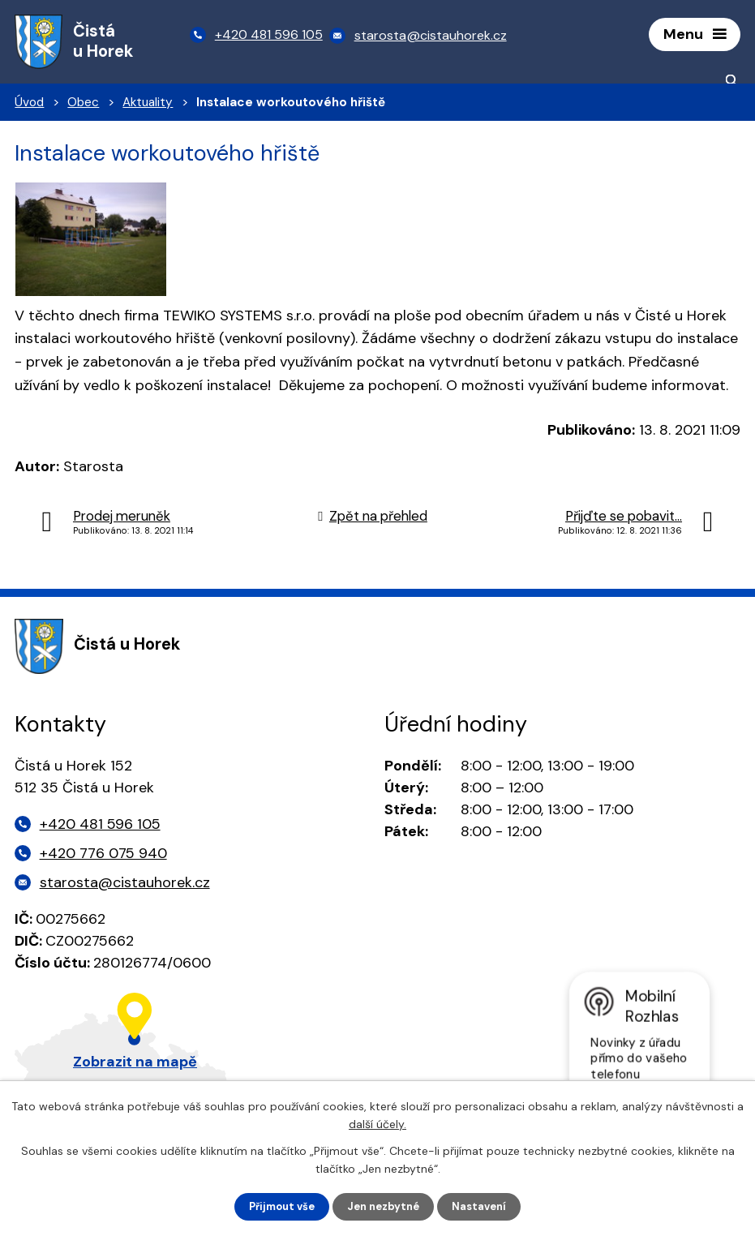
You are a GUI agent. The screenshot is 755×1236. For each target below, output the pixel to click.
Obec (83, 106)
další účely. (377, 1122)
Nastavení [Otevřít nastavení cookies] (485, 1206)
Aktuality (147, 106)
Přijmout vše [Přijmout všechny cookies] (277, 1206)
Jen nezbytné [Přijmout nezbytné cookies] (384, 1206)
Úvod (29, 106)
